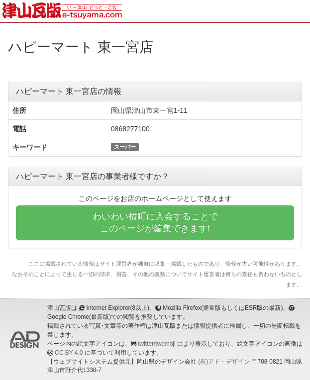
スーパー (125, 147)
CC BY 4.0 (69, 352)
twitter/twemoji (156, 343)
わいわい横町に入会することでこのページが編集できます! (155, 222)
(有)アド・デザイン (224, 361)
